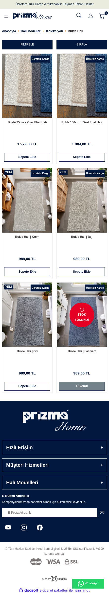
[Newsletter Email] (54, 513)
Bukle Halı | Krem (27, 237)
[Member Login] (90, 15)
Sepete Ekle (27, 157)
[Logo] (33, 15)
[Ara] (78, 15)
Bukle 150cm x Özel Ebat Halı (81, 122)
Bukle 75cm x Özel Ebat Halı (27, 122)
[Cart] (102, 15)
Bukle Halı (75, 31)
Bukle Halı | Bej (81, 237)
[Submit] (102, 513)
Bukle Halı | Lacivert (82, 351)
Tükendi (82, 386)
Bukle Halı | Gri (27, 351)
